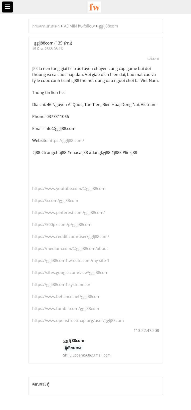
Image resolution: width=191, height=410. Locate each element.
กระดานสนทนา (46, 26)
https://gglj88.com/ (66, 140)
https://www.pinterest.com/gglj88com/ (68, 212)
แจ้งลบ (153, 58)
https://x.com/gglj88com (55, 200)
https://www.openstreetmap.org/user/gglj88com (78, 320)
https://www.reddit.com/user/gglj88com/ (70, 236)
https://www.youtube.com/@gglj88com (68, 188)
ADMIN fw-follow (79, 26)
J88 (35, 68)
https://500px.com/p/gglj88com (61, 224)
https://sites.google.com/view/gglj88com (70, 272)
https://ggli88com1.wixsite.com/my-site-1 (70, 260)
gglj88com (108, 26)
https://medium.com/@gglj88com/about (70, 248)
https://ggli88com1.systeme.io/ (61, 284)
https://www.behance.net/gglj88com (66, 296)
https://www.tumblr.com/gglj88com (65, 308)
